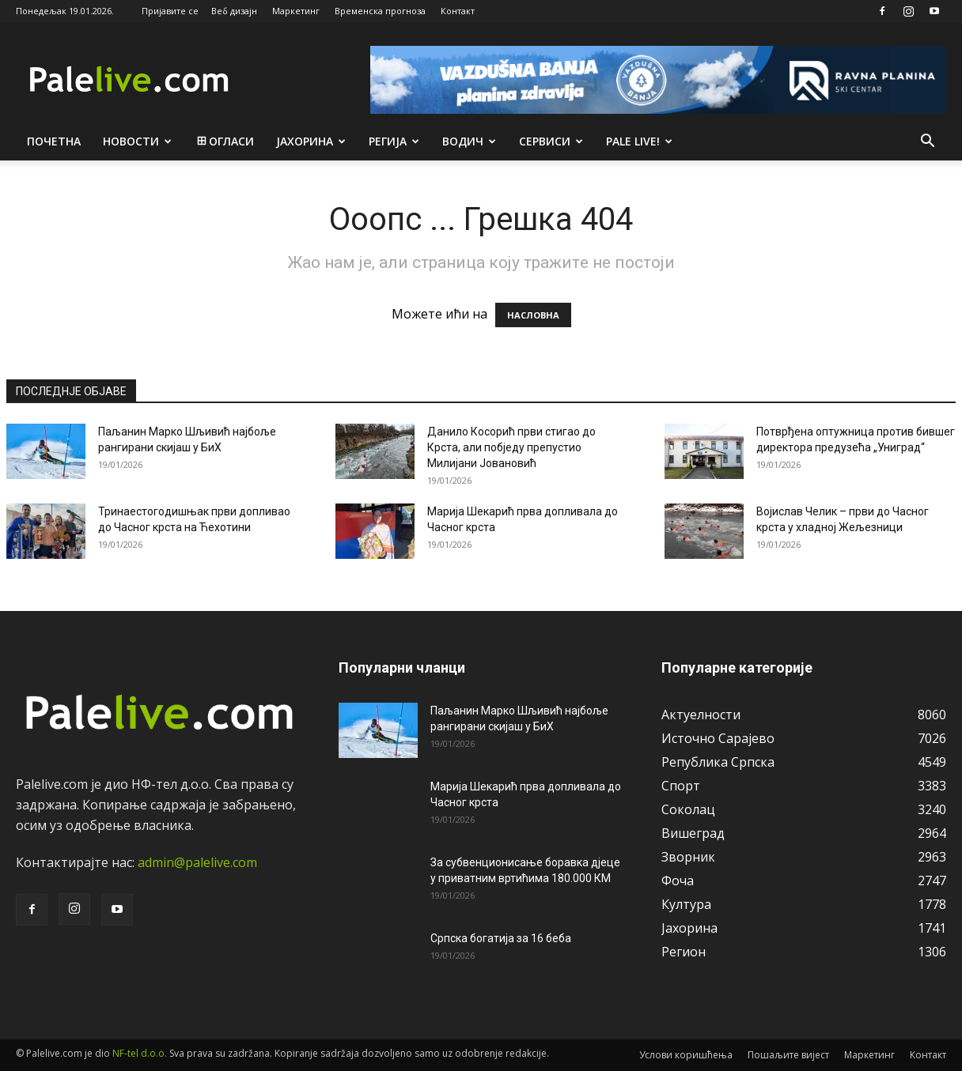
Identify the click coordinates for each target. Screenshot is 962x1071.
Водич (469, 141)
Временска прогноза (380, 11)
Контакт (458, 11)
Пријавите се (170, 11)
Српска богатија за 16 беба (500, 938)
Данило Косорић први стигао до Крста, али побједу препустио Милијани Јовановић (511, 447)
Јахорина (311, 141)
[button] (927, 142)
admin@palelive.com (197, 862)
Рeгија (394, 141)
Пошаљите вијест (788, 1055)
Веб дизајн (234, 11)
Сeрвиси (551, 141)
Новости (137, 141)
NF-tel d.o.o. (139, 1053)
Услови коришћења (686, 1055)
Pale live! (639, 141)
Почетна (54, 141)
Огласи (224, 141)
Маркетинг (296, 11)
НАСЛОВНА (533, 315)
